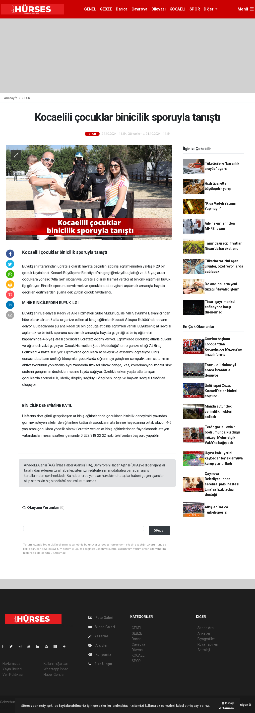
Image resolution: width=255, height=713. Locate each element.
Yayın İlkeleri (11, 669)
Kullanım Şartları (56, 664)
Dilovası (158, 9)
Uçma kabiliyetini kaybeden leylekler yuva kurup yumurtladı (224, 458)
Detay (228, 703)
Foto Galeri (100, 618)
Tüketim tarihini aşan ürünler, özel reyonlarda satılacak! (224, 266)
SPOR (195, 9)
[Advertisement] (127, 56)
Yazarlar (98, 636)
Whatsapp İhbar (56, 669)
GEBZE (106, 9)
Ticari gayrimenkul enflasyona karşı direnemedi (220, 307)
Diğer (209, 9)
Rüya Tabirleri (207, 644)
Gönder (159, 530)
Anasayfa (11, 98)
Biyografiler (206, 639)
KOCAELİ (178, 9)
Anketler (203, 633)
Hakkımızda (11, 664)
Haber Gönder (54, 675)
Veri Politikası (12, 675)
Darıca (122, 9)
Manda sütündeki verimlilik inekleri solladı (219, 411)
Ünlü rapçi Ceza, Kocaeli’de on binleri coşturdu (221, 391)
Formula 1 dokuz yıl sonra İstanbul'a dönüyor (220, 370)
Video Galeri (101, 627)
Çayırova (139, 9)
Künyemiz (99, 655)
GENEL (90, 9)
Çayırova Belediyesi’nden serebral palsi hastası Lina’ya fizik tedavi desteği (222, 484)
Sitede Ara (205, 628)
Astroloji (203, 650)
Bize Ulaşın (100, 664)
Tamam (226, 708)
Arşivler (98, 645)
